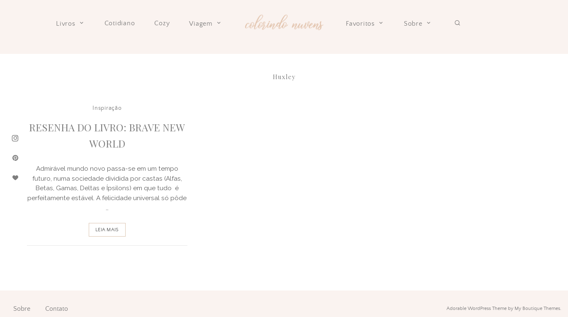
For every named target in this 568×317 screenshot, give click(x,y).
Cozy (162, 23)
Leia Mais (107, 229)
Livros (70, 23)
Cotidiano (119, 23)
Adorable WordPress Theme (477, 308)
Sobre (418, 23)
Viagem (205, 23)
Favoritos (365, 23)
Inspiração (106, 108)
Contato (56, 308)
